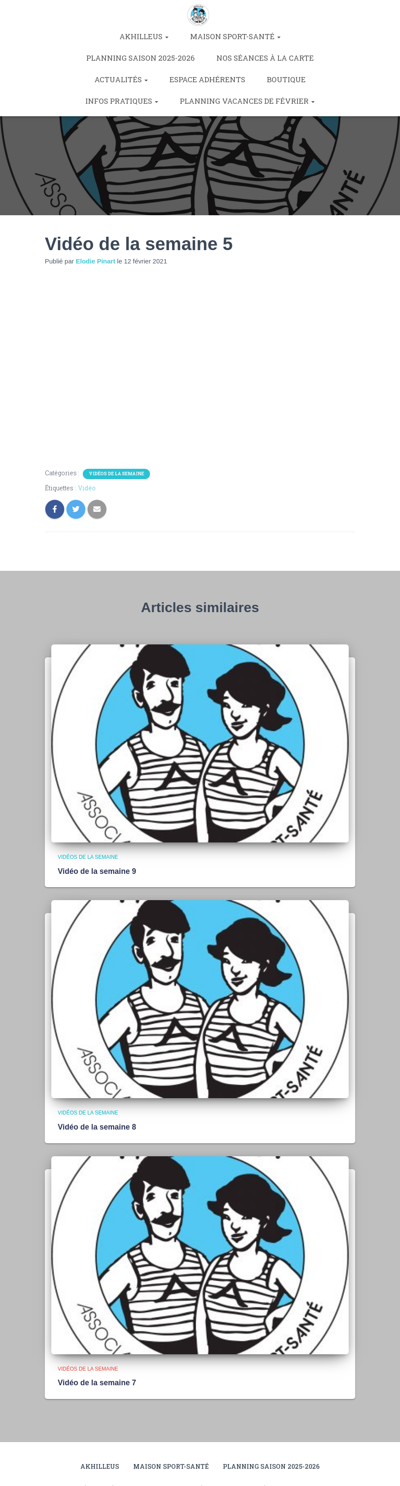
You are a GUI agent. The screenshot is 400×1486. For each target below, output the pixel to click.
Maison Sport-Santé (235, 36)
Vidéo (87, 488)
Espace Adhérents (207, 79)
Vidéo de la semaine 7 (96, 1382)
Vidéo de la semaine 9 (96, 871)
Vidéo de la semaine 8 (96, 1126)
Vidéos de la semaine (116, 474)
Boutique (286, 79)
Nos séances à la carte (265, 58)
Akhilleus (144, 36)
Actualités (121, 79)
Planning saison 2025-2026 (140, 58)
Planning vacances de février (247, 101)
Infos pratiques (121, 101)
